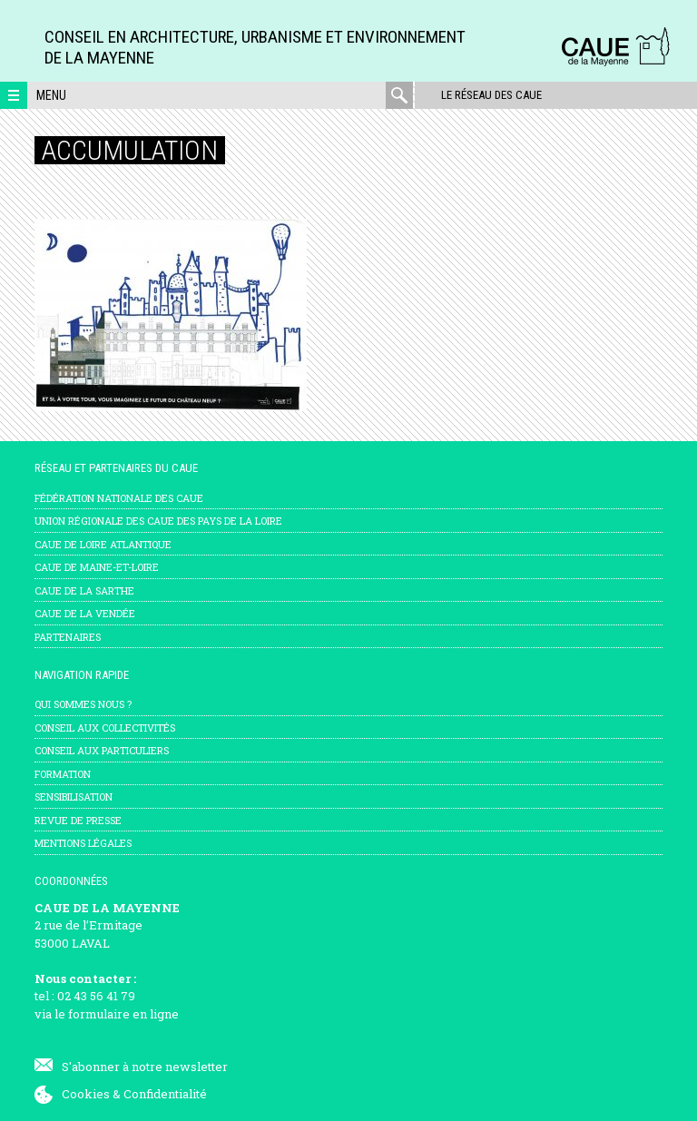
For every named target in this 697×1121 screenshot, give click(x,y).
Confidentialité (165, 1094)
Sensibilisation (73, 796)
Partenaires (67, 637)
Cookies (86, 1094)
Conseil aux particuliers (101, 750)
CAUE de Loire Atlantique (103, 544)
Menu (51, 95)
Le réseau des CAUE (490, 95)
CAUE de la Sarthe (84, 590)
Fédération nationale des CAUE (118, 498)
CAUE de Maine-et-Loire (96, 567)
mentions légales (83, 843)
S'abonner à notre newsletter (145, 1066)
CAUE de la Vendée (84, 613)
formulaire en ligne (123, 1014)
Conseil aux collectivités (104, 727)
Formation (62, 774)
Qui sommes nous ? (83, 704)
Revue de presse (78, 820)
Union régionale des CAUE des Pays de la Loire (158, 520)
